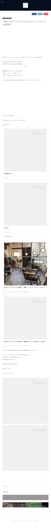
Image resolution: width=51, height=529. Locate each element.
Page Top (25, 521)
